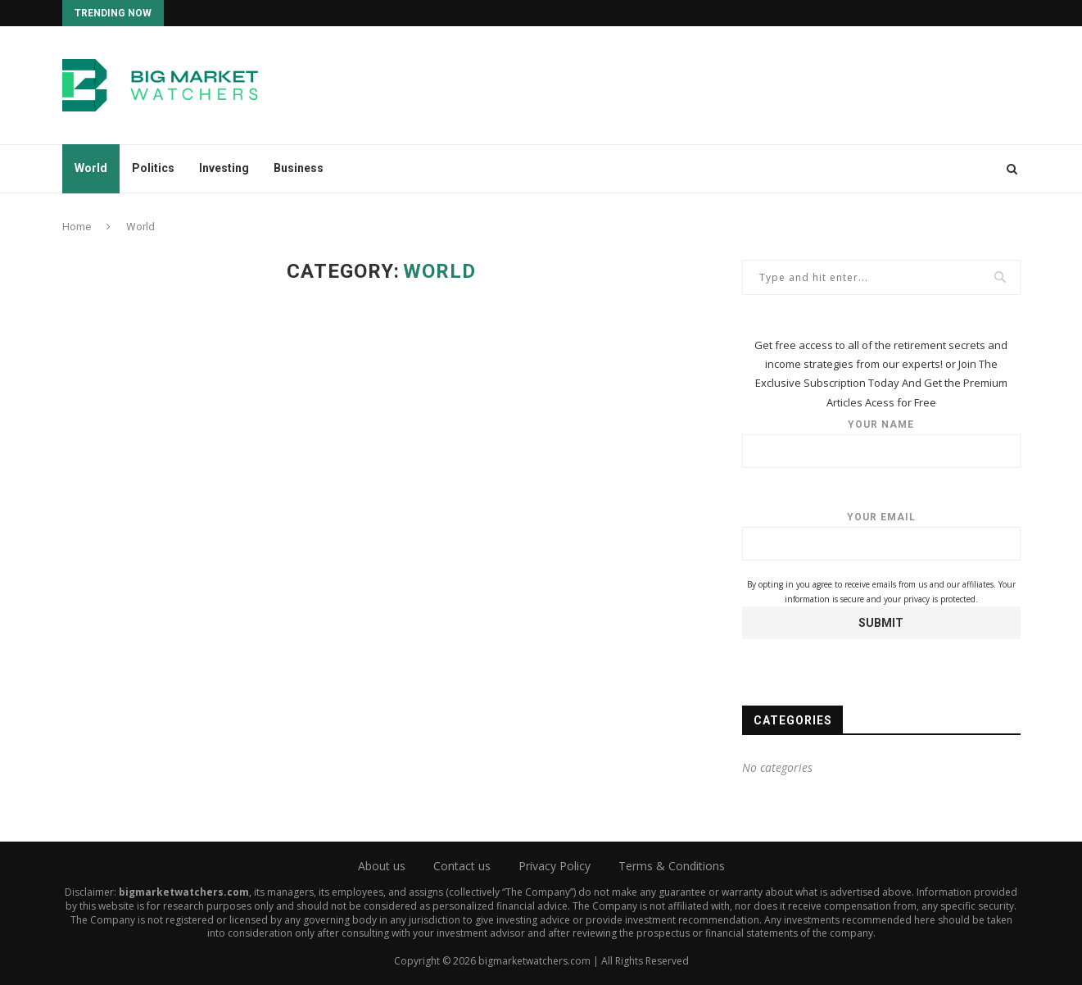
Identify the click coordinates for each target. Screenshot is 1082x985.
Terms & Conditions (671, 866)
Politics (153, 168)
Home (76, 226)
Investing (224, 168)
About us (381, 866)
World (91, 168)
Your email (881, 536)
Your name (881, 443)
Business (299, 168)
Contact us (462, 866)
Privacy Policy (554, 866)
